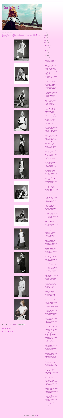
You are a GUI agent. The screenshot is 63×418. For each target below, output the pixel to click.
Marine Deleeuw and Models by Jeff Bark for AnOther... (51, 370)
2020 (45, 35)
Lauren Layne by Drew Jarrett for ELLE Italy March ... (51, 263)
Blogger (36, 415)
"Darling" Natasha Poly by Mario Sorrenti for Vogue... (51, 394)
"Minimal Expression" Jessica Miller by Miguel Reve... (50, 147)
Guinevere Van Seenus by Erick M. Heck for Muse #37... (51, 354)
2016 (45, 40)
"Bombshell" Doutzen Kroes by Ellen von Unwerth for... (50, 249)
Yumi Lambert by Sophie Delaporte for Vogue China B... (51, 381)
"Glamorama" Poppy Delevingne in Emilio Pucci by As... (51, 330)
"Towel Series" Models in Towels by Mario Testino (51, 322)
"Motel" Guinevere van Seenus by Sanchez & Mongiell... (51, 228)
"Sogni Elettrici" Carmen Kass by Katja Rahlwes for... (51, 316)
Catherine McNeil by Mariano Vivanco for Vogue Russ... (50, 376)
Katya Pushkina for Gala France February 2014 (51, 82)
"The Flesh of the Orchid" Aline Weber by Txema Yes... (50, 271)
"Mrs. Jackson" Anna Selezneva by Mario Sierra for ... (51, 211)
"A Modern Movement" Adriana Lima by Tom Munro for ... (50, 201)
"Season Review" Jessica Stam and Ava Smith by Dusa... (51, 136)
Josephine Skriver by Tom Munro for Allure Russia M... (51, 244)
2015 (45, 42)
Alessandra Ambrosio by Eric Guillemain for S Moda (50, 233)
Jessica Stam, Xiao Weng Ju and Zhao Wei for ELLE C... (51, 182)
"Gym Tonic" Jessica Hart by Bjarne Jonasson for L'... (50, 206)
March (46, 57)
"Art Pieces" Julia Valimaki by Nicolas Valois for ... (50, 343)
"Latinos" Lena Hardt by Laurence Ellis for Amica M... (51, 203)
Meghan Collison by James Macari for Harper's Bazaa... (50, 69)
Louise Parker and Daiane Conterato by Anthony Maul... (51, 281)
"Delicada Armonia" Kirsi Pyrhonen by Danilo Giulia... (50, 308)
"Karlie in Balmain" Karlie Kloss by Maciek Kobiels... (51, 373)
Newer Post (5, 364)
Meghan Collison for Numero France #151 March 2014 (50, 88)
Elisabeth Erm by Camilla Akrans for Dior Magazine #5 (51, 290)
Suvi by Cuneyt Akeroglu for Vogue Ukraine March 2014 (50, 171)
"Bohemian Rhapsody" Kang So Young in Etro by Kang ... (51, 125)
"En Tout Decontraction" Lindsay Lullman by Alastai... (51, 155)
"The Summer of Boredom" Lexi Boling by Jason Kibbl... (51, 220)
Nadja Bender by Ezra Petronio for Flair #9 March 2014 (51, 314)
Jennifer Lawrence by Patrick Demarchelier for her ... (50, 241)
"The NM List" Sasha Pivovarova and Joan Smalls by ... (51, 185)
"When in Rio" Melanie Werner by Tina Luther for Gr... (51, 123)
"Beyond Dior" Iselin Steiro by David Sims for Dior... (50, 101)
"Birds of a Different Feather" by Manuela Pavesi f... (51, 66)
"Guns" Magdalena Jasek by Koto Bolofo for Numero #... (51, 225)
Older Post (37, 364)
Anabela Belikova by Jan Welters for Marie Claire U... (51, 252)
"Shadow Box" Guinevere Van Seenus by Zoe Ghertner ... (50, 357)
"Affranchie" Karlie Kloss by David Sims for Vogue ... (51, 392)
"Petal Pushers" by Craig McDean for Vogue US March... (51, 335)
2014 (45, 44)
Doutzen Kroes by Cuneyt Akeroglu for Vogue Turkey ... (51, 150)
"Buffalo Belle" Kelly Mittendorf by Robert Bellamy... (51, 222)
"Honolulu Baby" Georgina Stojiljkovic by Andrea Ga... (50, 403)
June (46, 52)
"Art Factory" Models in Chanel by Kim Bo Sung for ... (51, 74)
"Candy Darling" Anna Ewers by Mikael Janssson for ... (51, 160)
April (46, 55)
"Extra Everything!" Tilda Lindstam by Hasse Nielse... (51, 190)
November (47, 45)
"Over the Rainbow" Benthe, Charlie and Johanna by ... (50, 273)
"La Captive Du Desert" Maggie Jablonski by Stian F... (51, 198)
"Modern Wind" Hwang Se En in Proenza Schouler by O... (51, 131)
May (46, 53)
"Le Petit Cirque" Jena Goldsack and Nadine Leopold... (51, 255)
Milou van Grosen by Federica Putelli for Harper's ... (50, 325)
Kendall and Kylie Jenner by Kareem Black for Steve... (50, 120)
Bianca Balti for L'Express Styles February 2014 (51, 174)
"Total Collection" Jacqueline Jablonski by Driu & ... (50, 96)
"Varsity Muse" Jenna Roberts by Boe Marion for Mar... (51, 257)
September (47, 47)
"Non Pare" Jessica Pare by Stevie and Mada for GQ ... (50, 109)
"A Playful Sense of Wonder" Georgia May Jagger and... (50, 166)
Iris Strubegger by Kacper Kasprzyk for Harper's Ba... (50, 90)
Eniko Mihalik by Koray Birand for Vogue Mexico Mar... (51, 98)
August (46, 48)
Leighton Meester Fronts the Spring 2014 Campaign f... (50, 112)
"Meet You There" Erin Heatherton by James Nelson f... (51, 327)
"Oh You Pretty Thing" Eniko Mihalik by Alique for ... (50, 144)
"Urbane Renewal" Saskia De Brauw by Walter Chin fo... (50, 187)
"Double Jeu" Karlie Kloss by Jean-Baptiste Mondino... (50, 61)
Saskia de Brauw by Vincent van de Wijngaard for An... (51, 346)
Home (21, 364)
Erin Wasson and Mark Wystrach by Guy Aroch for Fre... (51, 115)
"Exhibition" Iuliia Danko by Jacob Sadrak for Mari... (51, 80)
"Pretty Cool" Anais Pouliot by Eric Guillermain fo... (51, 276)
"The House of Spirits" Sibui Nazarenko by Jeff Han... (50, 368)
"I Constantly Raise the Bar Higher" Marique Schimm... (50, 104)
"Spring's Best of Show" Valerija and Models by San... (51, 338)
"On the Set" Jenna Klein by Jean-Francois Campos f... (51, 179)
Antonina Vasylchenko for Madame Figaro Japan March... (51, 306)
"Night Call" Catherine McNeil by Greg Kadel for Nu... (51, 230)
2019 (45, 37)
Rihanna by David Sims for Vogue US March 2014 (51, 378)
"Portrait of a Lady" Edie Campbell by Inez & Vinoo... (51, 389)
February (47, 58)
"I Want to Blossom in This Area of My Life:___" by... (51, 351)
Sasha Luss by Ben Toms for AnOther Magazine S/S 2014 (51, 365)
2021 (45, 34)
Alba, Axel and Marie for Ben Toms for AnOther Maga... (50, 279)
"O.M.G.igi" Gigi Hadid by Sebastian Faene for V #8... (50, 292)
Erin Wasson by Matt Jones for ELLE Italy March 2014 (50, 265)
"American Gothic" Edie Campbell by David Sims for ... (51, 384)
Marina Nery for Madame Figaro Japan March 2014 (51, 303)
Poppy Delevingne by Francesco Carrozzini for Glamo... (51, 85)
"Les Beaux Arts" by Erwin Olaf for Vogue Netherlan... (51, 217)
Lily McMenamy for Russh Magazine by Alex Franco (50, 295)
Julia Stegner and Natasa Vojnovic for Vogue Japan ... (50, 177)
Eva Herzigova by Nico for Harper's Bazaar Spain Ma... (50, 284)
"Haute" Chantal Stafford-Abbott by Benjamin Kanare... (51, 168)
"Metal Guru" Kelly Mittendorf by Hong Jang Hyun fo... (51, 72)
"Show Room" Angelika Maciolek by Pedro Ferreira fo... (51, 142)
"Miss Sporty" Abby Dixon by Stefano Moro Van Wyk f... (50, 193)
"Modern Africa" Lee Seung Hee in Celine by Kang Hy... (51, 128)
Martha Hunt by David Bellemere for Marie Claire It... (51, 319)
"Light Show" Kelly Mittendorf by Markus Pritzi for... (51, 311)
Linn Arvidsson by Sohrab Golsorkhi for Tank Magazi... (50, 360)
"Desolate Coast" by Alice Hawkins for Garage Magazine (51, 139)
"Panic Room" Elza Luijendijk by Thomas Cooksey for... (51, 236)
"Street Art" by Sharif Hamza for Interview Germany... (51, 260)
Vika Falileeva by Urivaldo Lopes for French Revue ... (51, 163)
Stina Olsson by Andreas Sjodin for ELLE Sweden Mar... (51, 133)
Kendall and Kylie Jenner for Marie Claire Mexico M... (50, 287)
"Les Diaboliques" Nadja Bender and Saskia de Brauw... (51, 268)
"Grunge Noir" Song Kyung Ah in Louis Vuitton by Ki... (51, 77)
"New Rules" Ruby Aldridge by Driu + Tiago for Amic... (50, 209)
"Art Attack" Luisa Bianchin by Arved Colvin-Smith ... (50, 238)
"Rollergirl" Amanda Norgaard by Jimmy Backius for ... (51, 152)
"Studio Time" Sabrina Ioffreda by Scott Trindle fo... (51, 400)
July (46, 50)
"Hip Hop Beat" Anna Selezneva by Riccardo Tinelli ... (51, 214)
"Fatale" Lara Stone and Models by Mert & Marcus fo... (51, 397)
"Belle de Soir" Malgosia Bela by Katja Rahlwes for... (51, 349)
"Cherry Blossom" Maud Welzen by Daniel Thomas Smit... (51, 158)
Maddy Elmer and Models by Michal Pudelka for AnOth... (50, 362)
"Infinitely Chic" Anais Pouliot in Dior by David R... (51, 117)
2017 (45, 39)
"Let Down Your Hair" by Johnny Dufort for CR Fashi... (51, 93)
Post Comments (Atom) (23, 368)
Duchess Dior (13, 7)
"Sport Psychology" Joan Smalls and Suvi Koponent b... (51, 333)
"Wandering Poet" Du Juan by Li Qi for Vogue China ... (51, 386)
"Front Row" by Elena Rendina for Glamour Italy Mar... (51, 195)
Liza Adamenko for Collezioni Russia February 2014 (50, 64)
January (46, 405)
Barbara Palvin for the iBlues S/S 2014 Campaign (51, 107)
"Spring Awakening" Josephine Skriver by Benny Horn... (50, 341)
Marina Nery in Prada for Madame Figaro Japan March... (51, 300)
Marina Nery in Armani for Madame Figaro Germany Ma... (51, 298)
